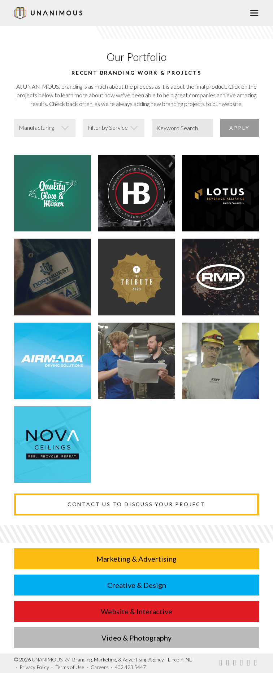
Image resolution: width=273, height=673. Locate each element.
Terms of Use (69, 667)
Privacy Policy (34, 667)
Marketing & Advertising (136, 558)
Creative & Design (136, 585)
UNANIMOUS (38, 659)
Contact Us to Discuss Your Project (136, 504)
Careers (100, 667)
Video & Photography (136, 637)
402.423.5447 (130, 667)
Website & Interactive (136, 611)
